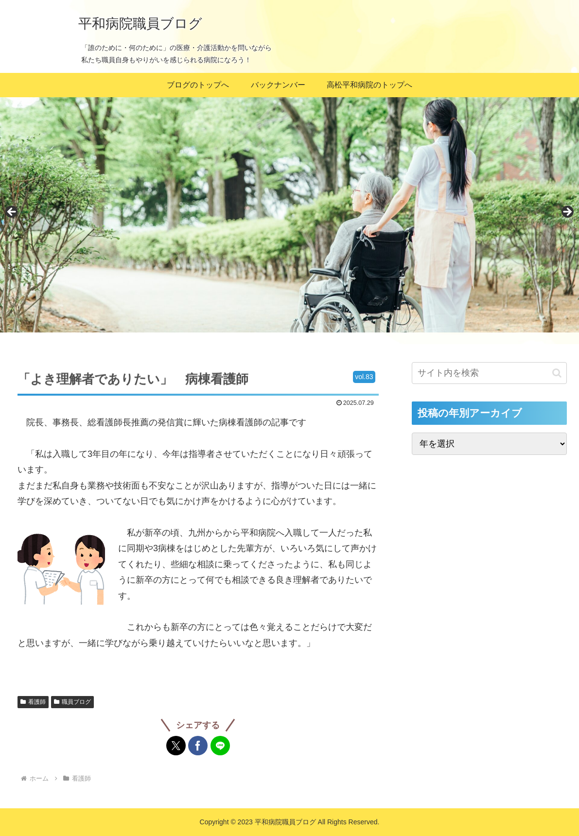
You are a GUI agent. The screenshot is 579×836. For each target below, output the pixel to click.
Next (567, 212)
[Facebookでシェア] (198, 745)
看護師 (33, 701)
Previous (12, 212)
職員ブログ (72, 701)
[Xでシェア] (176, 745)
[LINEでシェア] (220, 745)
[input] (489, 373)
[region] (289, 214)
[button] (556, 373)
